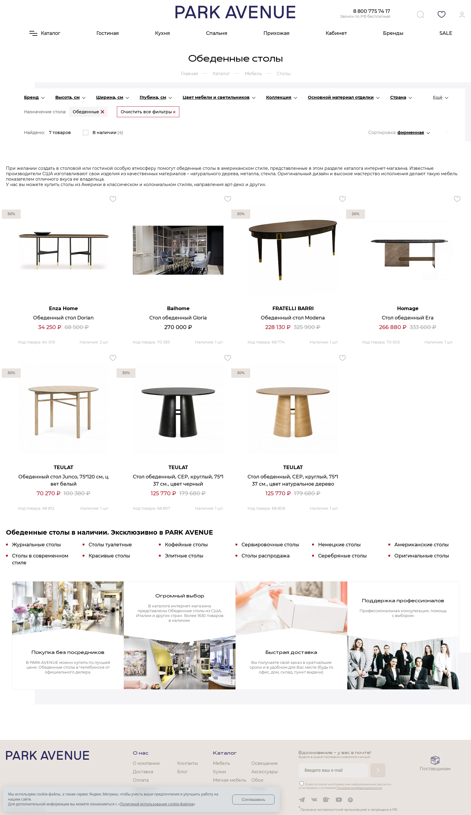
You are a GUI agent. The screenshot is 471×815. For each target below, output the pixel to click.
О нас (140, 753)
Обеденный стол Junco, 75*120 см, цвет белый (63, 480)
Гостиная (107, 33)
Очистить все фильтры (148, 111)
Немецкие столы (339, 545)
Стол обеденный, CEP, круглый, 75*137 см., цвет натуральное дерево (293, 480)
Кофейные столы (186, 545)
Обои (257, 780)
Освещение (264, 763)
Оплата (141, 780)
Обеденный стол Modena (293, 318)
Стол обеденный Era (408, 318)
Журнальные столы (36, 545)
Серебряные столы (342, 556)
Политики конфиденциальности (359, 787)
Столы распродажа (266, 556)
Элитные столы (184, 556)
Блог (182, 771)
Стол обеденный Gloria (178, 318)
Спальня (216, 33)
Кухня (162, 33)
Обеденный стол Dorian (63, 318)
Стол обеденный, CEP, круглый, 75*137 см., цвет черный (178, 480)
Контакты (187, 763)
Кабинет (336, 33)
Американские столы (421, 545)
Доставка (143, 771)
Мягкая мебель (229, 780)
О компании (146, 763)
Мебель (221, 763)
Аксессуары (264, 771)
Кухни (219, 771)
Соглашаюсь (253, 799)
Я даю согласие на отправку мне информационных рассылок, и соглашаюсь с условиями (345, 786)
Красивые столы (109, 556)
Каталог (225, 753)
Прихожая (276, 33)
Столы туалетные (110, 545)
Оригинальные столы (421, 556)
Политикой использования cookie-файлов (156, 804)
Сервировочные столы (270, 545)
